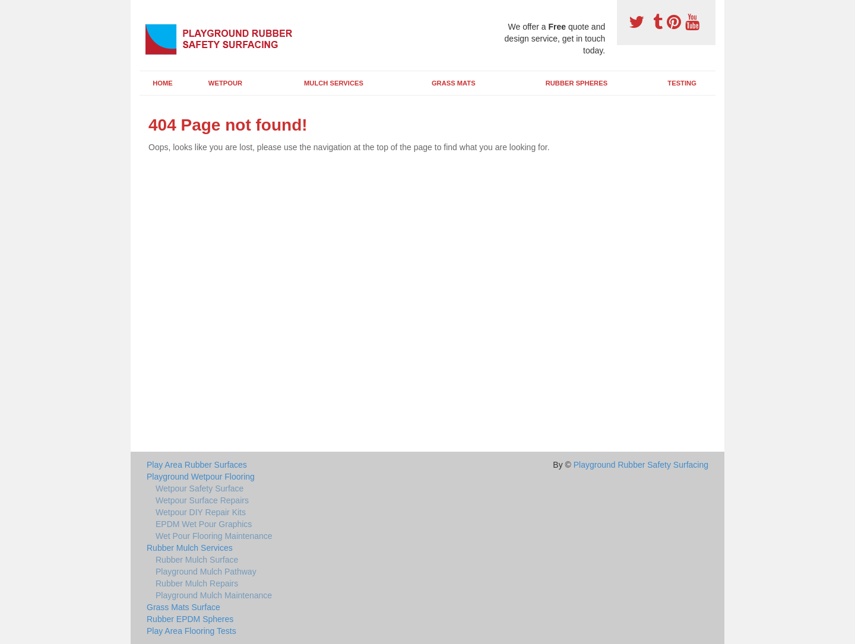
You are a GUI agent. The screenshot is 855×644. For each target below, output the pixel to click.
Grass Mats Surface (183, 607)
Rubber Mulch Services (190, 548)
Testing (681, 83)
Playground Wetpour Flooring (201, 476)
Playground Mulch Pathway (206, 571)
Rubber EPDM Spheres (190, 619)
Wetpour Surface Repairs (202, 500)
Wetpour (225, 83)
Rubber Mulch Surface (197, 559)
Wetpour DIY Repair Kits (201, 512)
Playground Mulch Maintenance (214, 595)
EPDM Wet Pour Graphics (204, 524)
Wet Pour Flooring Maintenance (214, 536)
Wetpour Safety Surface (199, 488)
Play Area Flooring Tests (191, 631)
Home (163, 83)
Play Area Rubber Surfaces (197, 464)
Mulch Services (333, 83)
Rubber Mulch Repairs (197, 583)
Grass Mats (454, 83)
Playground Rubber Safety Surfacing (641, 464)
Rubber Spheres (576, 83)
